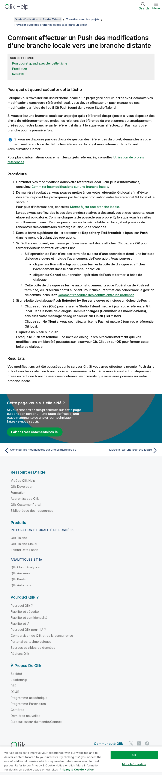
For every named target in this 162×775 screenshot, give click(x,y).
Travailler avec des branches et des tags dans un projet (50, 24)
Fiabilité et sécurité (25, 611)
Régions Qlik (20, 653)
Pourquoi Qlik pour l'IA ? (28, 629)
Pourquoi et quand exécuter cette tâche (39, 63)
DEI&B (15, 692)
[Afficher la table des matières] (8, 19)
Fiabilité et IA (20, 623)
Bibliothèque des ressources (32, 510)
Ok (134, 755)
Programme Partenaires (28, 704)
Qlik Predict (19, 579)
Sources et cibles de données (33, 647)
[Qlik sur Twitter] (131, 743)
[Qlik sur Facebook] (147, 743)
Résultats (18, 74)
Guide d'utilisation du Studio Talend (38, 19)
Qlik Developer (22, 486)
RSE (13, 686)
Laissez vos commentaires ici (34, 432)
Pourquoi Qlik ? (22, 605)
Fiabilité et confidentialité (29, 617)
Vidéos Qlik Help (23, 480)
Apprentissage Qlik (25, 498)
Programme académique (29, 698)
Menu (156, 8)
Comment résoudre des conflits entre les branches (96, 295)
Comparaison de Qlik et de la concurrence (42, 635)
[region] (81, 760)
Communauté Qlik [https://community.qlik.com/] (108, 744)
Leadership (19, 680)
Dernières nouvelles (25, 716)
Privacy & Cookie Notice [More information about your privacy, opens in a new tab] (77, 769)
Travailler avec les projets (83, 19)
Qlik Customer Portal (26, 504)
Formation (18, 492)
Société (16, 674)
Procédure (19, 69)
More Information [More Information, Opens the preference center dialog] (134, 764)
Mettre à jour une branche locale (94, 207)
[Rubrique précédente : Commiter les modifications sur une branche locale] (41, 450)
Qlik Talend (19, 538)
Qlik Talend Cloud (24, 544)
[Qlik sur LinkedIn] (139, 743)
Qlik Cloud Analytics (25, 567)
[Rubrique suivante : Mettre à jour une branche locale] (120, 450)
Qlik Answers (20, 573)
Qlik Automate (21, 585)
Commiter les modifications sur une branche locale (70, 187)
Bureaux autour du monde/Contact (36, 722)
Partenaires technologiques (31, 641)
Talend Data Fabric (24, 550)
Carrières (17, 710)
